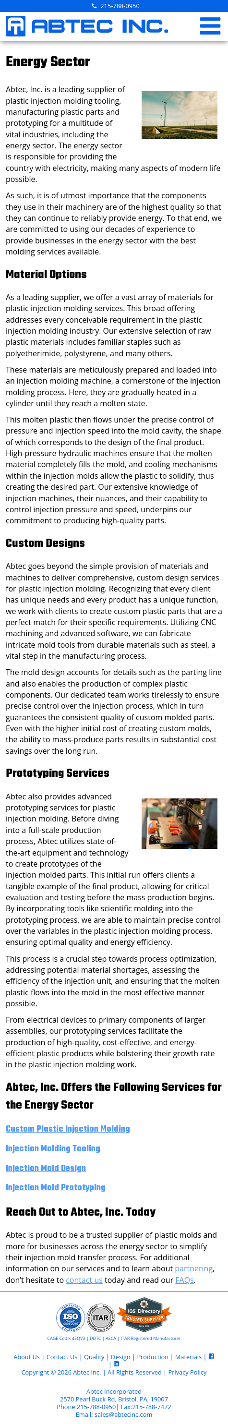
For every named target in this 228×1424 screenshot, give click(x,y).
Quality (94, 1356)
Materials (188, 1356)
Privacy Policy (187, 1372)
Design (121, 1356)
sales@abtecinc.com (123, 1414)
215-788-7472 (151, 1407)
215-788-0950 (119, 5)
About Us (26, 1356)
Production (152, 1356)
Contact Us (62, 1356)
